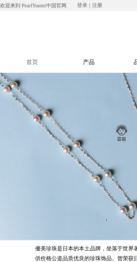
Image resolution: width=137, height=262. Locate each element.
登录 (82, 5)
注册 (97, 5)
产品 (89, 62)
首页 (32, 62)
